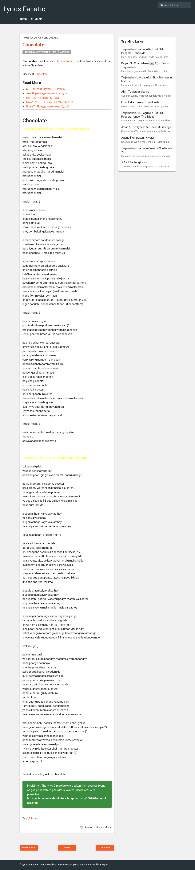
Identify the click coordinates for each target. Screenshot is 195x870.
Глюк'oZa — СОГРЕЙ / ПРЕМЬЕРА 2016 (50, 102)
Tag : (25, 818)
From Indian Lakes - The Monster (141, 102)
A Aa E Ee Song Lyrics (134, 162)
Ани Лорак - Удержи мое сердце (46, 93)
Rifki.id (52, 865)
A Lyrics (65, 52)
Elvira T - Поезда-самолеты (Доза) (47, 106)
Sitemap (36, 18)
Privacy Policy (65, 865)
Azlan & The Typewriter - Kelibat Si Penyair (147, 127)
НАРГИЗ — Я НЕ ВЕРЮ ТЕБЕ (43, 97)
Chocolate (42, 74)
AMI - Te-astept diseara (135, 91)
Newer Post (31, 847)
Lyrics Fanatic (24, 9)
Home (23, 18)
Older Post (103, 847)
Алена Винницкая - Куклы (137, 137)
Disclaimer (80, 865)
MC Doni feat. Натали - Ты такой (46, 88)
